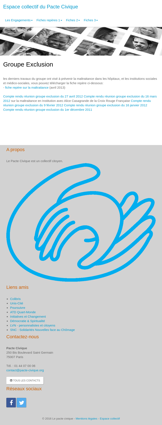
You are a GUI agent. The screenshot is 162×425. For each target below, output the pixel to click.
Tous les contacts (25, 380)
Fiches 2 (73, 20)
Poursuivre (17, 307)
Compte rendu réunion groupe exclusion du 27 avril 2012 (43, 96)
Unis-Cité (16, 303)
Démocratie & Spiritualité (27, 321)
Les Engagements (19, 20)
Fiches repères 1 (49, 20)
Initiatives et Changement (28, 316)
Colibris (15, 299)
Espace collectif (110, 418)
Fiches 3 (91, 20)
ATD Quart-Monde (23, 312)
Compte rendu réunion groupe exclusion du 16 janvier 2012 (105, 105)
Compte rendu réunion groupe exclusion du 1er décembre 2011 (47, 109)
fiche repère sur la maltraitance (27, 87)
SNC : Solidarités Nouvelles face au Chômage (42, 330)
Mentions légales (86, 418)
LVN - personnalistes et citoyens (32, 325)
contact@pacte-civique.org (25, 370)
